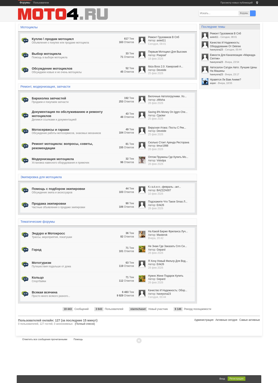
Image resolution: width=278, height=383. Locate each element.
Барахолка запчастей (49, 98)
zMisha (161, 99)
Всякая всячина (44, 292)
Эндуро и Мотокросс (48, 233)
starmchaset (138, 309)
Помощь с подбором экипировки (58, 189)
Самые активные (249, 319)
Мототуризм (41, 262)
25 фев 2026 (155, 73)
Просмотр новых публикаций (236, 2)
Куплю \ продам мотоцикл (53, 39)
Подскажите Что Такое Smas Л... (167, 201)
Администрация (203, 319)
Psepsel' (161, 55)
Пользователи (41, 2)
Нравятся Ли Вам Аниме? (225, 79)
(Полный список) (85, 323)
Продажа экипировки (49, 203)
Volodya (161, 160)
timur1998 (162, 145)
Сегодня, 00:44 (157, 297)
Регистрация (236, 378)
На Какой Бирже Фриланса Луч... (168, 231)
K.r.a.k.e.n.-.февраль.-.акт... (164, 186)
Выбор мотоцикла (46, 53)
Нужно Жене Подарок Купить (165, 275)
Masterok (162, 234)
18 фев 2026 (155, 58)
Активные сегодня (226, 319)
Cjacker (161, 115)
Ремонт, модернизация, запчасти (45, 86)
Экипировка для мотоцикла (41, 177)
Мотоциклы (29, 27)
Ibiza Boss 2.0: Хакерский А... (165, 66)
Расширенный (258, 13)
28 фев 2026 (155, 103)
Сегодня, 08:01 (157, 43)
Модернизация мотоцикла (53, 159)
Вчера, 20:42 (156, 238)
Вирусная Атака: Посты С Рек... (167, 127)
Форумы (25, 2)
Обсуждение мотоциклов (52, 68)
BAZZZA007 (164, 190)
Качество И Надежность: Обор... (167, 290)
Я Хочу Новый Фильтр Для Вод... (168, 261)
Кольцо (38, 277)
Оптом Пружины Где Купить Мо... (168, 157)
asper (213, 83)
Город (36, 249)
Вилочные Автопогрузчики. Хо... (167, 96)
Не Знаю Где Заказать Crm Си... (167, 246)
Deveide (161, 70)
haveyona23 (164, 293)
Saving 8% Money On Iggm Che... (167, 112)
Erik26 (160, 205)
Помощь (78, 339)
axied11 (161, 40)
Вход (222, 378)
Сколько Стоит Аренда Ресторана (168, 142)
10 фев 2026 (155, 193)
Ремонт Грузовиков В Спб (163, 37)
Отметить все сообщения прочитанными (44, 339)
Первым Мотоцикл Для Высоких (167, 51)
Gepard (161, 249)
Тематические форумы (37, 221)
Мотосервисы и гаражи (50, 129)
